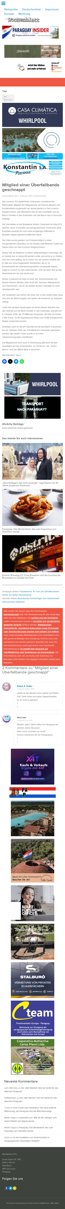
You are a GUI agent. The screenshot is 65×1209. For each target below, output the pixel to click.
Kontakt (9, 14)
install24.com (44, 1203)
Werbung (24, 14)
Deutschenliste (31, 9)
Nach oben (55, 1203)
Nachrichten (40, 196)
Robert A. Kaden (24, 686)
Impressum (52, 9)
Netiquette (11, 9)
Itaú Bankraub (8, 98)
